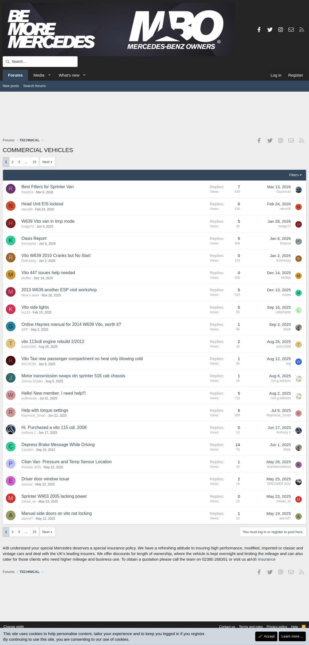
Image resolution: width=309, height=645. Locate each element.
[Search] (40, 61)
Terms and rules (247, 627)
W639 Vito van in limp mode (48, 221)
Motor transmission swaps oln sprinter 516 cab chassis (73, 376)
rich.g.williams (281, 381)
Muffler (26, 278)
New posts (11, 86)
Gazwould (284, 192)
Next (45, 162)
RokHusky (28, 261)
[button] (49, 75)
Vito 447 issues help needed (48, 272)
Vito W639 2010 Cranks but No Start (56, 255)
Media (38, 75)
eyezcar (27, 484)
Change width (15, 627)
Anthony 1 (28, 433)
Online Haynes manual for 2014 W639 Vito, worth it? (71, 324)
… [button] (26, 162)
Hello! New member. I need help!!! (53, 393)
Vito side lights (35, 307)
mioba (286, 295)
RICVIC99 (28, 364)
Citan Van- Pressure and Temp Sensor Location (66, 461)
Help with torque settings (44, 410)
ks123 (25, 312)
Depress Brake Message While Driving (58, 444)
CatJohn (27, 450)
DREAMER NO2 (279, 484)
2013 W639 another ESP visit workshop (59, 290)
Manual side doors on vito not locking (56, 513)
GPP (24, 329)
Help (292, 627)
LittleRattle (283, 312)
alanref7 (27, 518)
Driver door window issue (45, 479)
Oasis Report (33, 238)
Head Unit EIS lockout (42, 204)
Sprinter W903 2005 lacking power (54, 496)
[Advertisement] (154, 114)
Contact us (223, 627)
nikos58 (26, 209)
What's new (69, 75)
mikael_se (28, 501)
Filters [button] (294, 175)
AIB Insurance (262, 559)
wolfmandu (29, 398)
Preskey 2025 (31, 467)
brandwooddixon (279, 467)
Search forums (34, 86)
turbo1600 (28, 347)
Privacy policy (274, 627)
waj (288, 363)
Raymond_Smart (33, 415)
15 (34, 162)
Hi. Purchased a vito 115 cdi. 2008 (54, 427)
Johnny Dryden (32, 381)
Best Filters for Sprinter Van (47, 186)
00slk (287, 329)
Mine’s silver (30, 295)
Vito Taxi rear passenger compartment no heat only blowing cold (82, 358)
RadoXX (27, 192)
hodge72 (27, 226)
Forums (15, 75)
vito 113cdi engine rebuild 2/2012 (52, 341)
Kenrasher (28, 244)
